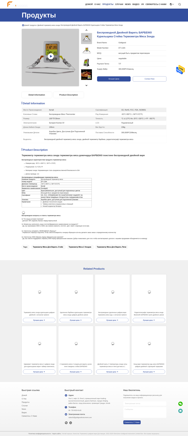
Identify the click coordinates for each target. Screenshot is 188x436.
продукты (107, 4)
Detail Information (37, 95)
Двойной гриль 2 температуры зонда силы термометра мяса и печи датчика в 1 (112, 365)
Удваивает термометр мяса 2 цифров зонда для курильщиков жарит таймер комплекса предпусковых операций (39, 365)
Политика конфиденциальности (39, 433)
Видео (135, 4)
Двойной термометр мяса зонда (49, 25)
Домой (89, 4)
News (128, 4)
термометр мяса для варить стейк (48, 247)
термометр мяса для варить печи (111, 247)
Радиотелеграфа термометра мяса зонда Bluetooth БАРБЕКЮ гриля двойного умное (149, 314)
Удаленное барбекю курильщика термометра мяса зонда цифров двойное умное (76, 314)
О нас (97, 4)
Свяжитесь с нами (155, 4)
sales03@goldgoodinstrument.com (80, 417)
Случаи (119, 4)
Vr (142, 4)
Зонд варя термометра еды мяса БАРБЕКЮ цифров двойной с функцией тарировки (148, 365)
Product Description (68, 95)
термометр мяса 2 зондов (80, 247)
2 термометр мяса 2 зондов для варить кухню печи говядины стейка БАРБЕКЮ (76, 365)
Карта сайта (56, 433)
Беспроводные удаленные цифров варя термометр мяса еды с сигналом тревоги (112, 314)
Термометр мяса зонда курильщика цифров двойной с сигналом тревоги (39, 314)
